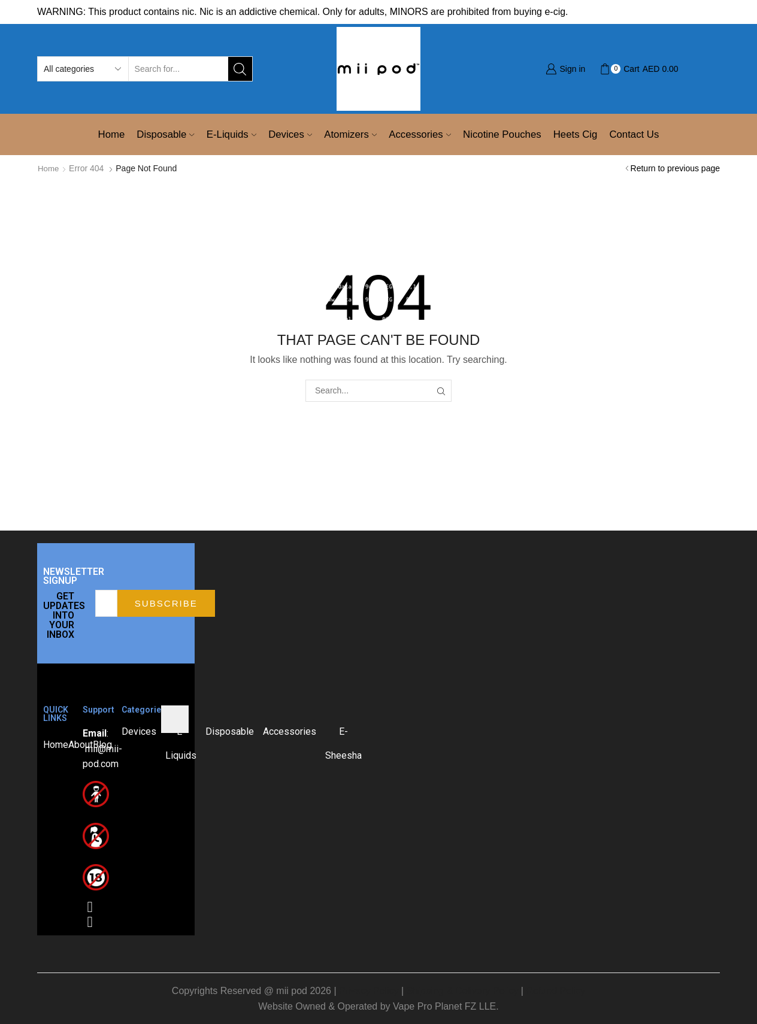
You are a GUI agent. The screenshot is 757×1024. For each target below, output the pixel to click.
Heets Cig (575, 134)
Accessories (420, 134)
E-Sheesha (343, 743)
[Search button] (240, 69)
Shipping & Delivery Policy (463, 990)
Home (111, 134)
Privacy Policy (369, 990)
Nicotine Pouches (502, 134)
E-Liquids (231, 134)
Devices (290, 134)
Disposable (165, 134)
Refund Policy (555, 990)
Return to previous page (675, 168)
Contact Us (634, 134)
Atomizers (350, 134)
